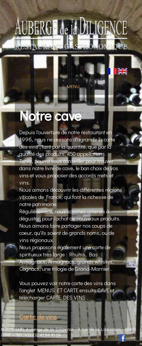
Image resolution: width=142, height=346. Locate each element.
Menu (71, 86)
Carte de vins (38, 316)
